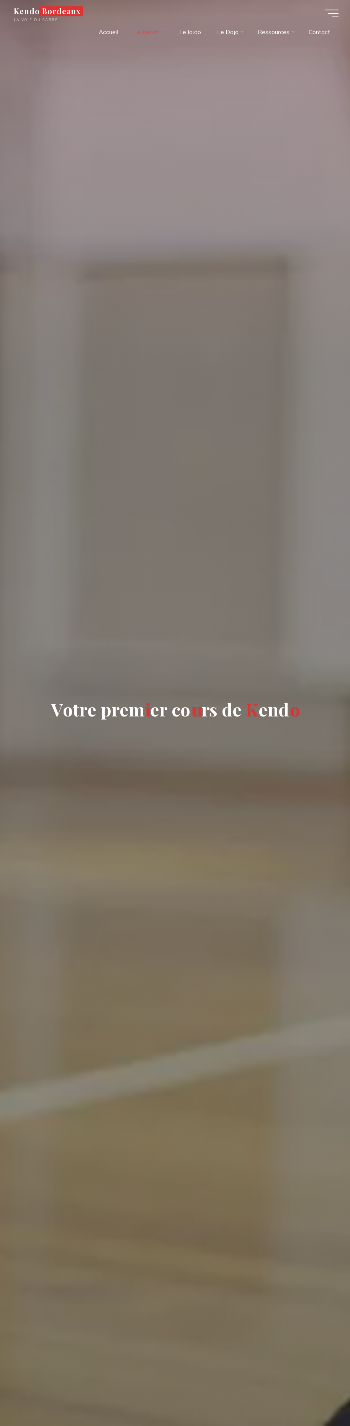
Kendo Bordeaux (47, 11)
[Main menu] (332, 13)
